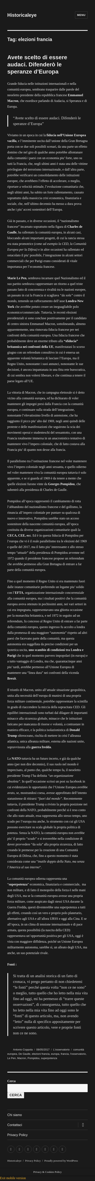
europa (55, 1053)
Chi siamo (14, 1115)
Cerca (11, 1081)
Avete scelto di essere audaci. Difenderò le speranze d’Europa (37, 64)
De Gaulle (24, 1053)
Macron (21, 1058)
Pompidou (34, 1058)
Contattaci (14, 1125)
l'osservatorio (78, 1053)
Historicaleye (22, 15)
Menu (81, 15)
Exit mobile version (13, 1178)
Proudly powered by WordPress (61, 1160)
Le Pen (11, 1058)
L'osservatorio (61, 1049)
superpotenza (49, 1058)
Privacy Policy (17, 1135)
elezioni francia (41, 1053)
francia (65, 1053)
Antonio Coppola (23, 1049)
